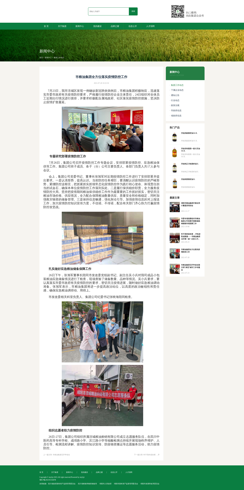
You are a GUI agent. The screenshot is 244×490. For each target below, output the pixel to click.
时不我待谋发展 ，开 (151, 455)
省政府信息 (176, 116)
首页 (41, 58)
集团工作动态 (59, 58)
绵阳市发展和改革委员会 (149, 484)
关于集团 (62, 26)
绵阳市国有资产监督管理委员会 (126, 484)
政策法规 (175, 105)
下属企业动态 (177, 90)
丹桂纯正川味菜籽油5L (190, 164)
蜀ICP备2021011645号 (47, 480)
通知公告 (175, 95)
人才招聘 (150, 26)
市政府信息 (176, 110)
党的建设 (97, 26)
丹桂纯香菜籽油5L (188, 179)
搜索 (133, 11)
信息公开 (132, 26)
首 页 (46, 26)
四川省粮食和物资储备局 (87, 484)
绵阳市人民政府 (106, 484)
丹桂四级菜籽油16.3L (189, 133)
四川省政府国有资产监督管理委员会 (61, 484)
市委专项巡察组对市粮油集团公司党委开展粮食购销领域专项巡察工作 (190, 221)
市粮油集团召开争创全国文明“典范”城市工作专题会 (190, 267)
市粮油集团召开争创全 (61, 455)
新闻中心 (79, 26)
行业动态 (175, 100)
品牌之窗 (115, 26)
